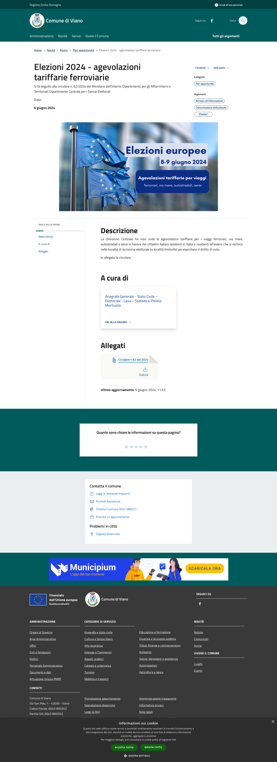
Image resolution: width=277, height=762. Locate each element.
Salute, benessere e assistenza (158, 659)
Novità (51, 50)
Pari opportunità (83, 50)
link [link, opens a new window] (174, 739)
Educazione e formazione (155, 632)
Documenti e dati (40, 672)
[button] (138, 756)
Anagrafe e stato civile (98, 632)
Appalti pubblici (94, 659)
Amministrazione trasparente (157, 698)
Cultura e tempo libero (98, 639)
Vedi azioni (221, 68)
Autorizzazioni (148, 665)
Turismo (89, 672)
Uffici (33, 645)
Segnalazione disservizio (99, 705)
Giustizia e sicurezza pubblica (157, 639)
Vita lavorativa (93, 645)
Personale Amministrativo (46, 665)
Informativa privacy (151, 705)
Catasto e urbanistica (97, 665)
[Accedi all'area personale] (228, 5)
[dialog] (138, 740)
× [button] (272, 721)
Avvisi (64, 50)
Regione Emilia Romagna (45, 5)
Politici (34, 659)
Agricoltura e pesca (151, 672)
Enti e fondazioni (40, 652)
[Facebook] (210, 20)
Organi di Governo (41, 632)
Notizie (198, 632)
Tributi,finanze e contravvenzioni (160, 645)
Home (37, 50)
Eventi (198, 670)
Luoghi (198, 664)
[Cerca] (242, 20)
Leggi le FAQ (92, 712)
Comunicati (201, 639)
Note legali (146, 712)
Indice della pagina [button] (49, 224)
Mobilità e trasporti (96, 679)
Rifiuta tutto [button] (153, 747)
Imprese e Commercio (97, 652)
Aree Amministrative (43, 639)
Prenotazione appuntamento (102, 698)
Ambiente (145, 652)
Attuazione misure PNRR (45, 679)
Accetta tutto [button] (124, 747)
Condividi (203, 68)
